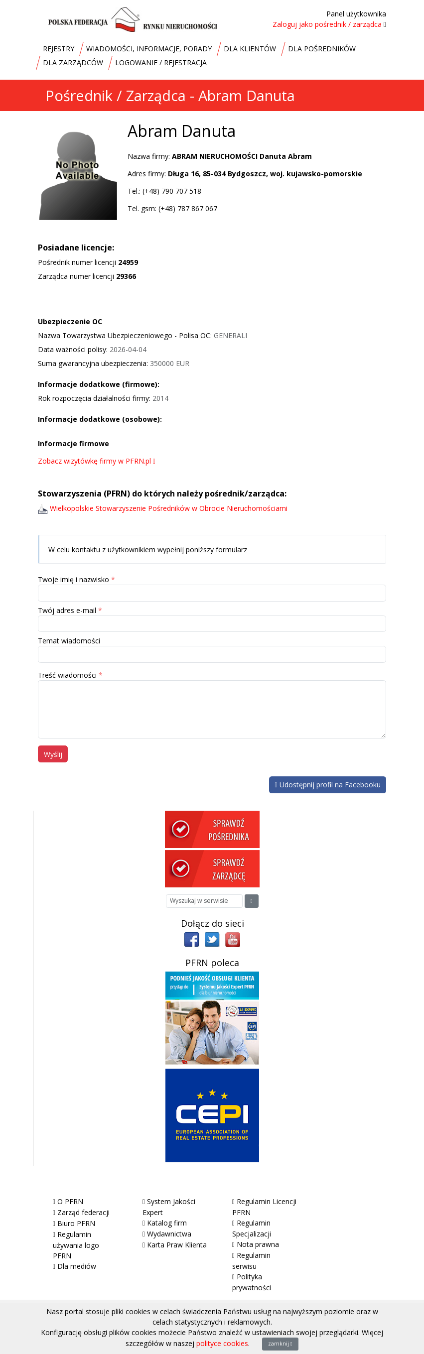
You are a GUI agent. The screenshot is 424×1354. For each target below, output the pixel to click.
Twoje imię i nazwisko (73, 579)
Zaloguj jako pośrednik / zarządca (327, 24)
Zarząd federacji (83, 1212)
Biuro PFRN (76, 1223)
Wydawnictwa (169, 1233)
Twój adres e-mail (67, 610)
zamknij (280, 1343)
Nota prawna (258, 1244)
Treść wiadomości (67, 675)
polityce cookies (222, 1343)
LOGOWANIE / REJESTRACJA (161, 62)
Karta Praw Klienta (177, 1244)
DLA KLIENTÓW (250, 48)
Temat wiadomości (69, 640)
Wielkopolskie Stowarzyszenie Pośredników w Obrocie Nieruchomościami (168, 508)
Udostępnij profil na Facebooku (327, 784)
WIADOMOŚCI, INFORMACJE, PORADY (149, 48)
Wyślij (53, 754)
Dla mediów (76, 1266)
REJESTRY (58, 48)
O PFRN (70, 1201)
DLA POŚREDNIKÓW (322, 48)
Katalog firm (167, 1223)
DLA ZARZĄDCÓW (73, 62)
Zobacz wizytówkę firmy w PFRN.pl (96, 461)
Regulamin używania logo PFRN (76, 1245)
